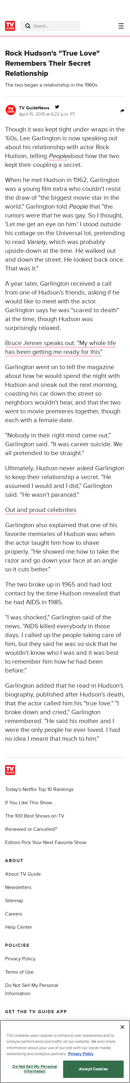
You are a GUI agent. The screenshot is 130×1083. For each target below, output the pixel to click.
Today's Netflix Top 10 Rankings (39, 789)
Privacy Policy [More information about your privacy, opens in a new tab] (81, 1053)
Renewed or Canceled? (31, 829)
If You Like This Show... (30, 803)
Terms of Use (19, 972)
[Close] (122, 1027)
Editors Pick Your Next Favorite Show (46, 842)
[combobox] (50, 26)
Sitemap (14, 900)
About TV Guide (23, 874)
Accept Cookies (93, 1069)
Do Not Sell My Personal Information (34, 1069)
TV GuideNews (34, 108)
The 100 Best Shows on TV (34, 816)
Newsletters (18, 887)
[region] (65, 1051)
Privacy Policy (20, 959)
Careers (13, 914)
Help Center (18, 927)
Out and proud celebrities (40, 510)
